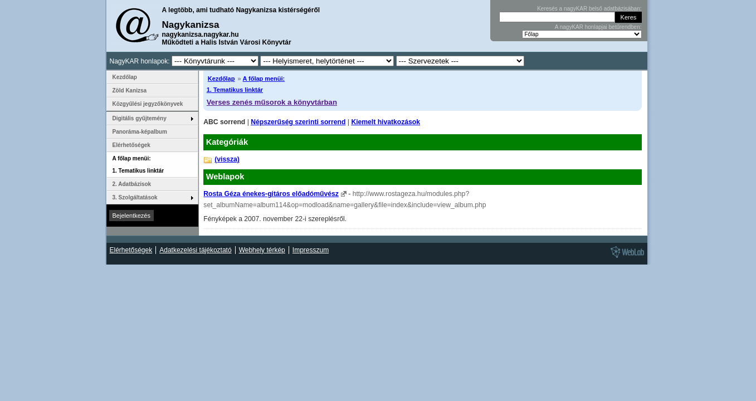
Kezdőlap (221, 78)
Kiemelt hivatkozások (385, 122)
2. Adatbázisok (132, 184)
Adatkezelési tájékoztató (195, 250)
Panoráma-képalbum (140, 132)
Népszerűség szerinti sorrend (298, 122)
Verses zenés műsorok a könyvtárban (272, 102)
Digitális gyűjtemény (140, 118)
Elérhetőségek (131, 145)
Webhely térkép (262, 250)
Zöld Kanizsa (130, 90)
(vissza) (227, 159)
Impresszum (310, 250)
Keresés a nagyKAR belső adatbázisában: (589, 9)
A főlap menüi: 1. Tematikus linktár (138, 164)
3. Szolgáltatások (135, 197)
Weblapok (225, 176)
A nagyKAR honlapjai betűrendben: (598, 27)
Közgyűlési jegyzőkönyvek (148, 104)
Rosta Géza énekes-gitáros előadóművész (271, 194)
